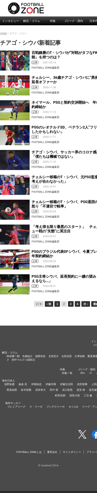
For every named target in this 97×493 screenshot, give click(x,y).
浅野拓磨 (9, 384)
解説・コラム (31, 20)
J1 (90, 372)
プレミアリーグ (16, 406)
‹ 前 (49, 304)
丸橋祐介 (27, 356)
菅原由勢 (12, 389)
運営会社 (52, 452)
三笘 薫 (88, 395)
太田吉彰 (66, 356)
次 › (85, 304)
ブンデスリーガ (55, 406)
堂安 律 (81, 389)
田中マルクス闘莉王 (23, 359)
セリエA (73, 406)
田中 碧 (54, 389)
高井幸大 (40, 389)
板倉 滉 (23, 384)
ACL (82, 372)
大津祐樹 (79, 356)
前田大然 (74, 395)
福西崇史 (40, 356)
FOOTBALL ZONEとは (29, 452)
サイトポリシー (72, 452)
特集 (53, 20)
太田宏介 (53, 356)
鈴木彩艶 (26, 389)
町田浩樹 (60, 395)
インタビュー (10, 20)
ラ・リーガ (35, 406)
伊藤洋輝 (51, 384)
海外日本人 (8, 380)
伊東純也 (36, 384)
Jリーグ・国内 (74, 20)
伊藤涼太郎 (66, 384)
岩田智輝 (82, 384)
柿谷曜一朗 (13, 356)
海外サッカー (13, 403)
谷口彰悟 (67, 389)
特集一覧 (67, 373)
